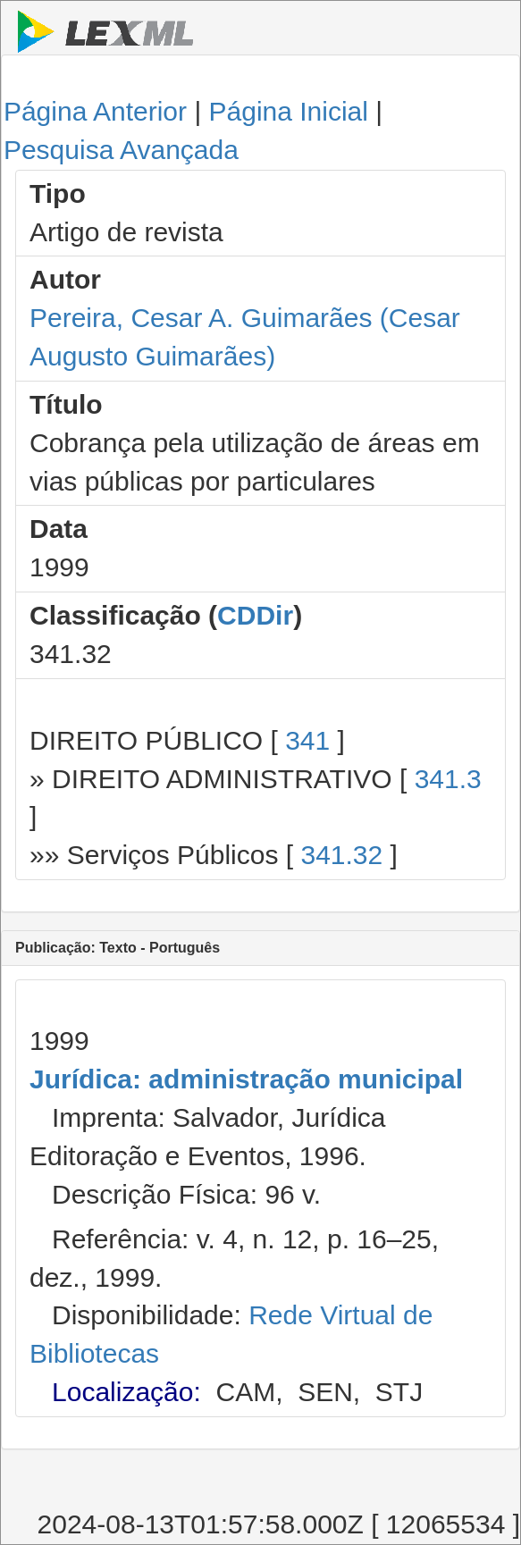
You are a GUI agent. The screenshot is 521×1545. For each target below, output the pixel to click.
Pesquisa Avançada (121, 149)
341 (307, 740)
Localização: (126, 1391)
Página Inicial (288, 111)
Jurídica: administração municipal (246, 1079)
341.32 (341, 854)
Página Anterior (95, 111)
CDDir (255, 615)
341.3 (448, 778)
